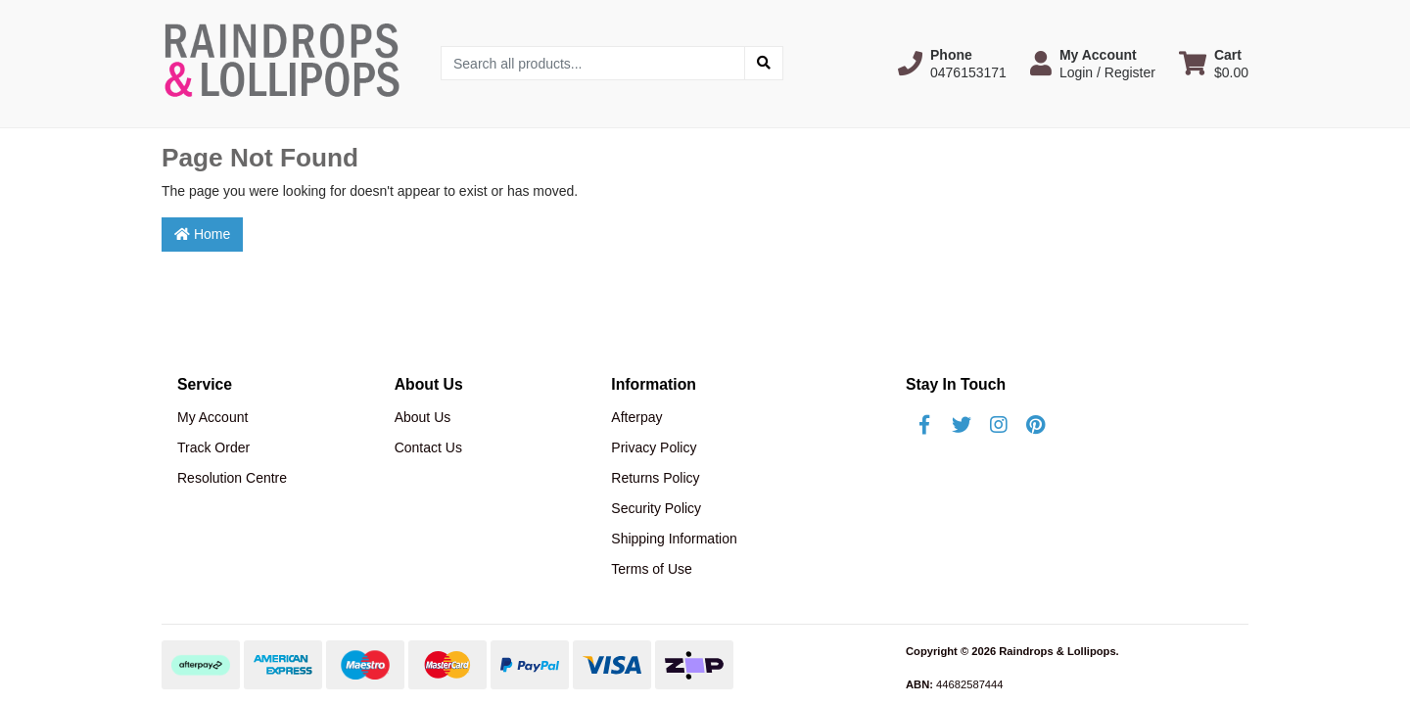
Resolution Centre (232, 478)
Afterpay (636, 417)
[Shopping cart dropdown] (1213, 63)
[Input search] (593, 63)
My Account (212, 417)
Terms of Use (651, 569)
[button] (952, 63)
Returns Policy (655, 478)
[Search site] (763, 63)
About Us (423, 417)
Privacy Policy (653, 447)
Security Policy (656, 508)
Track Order (213, 447)
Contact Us (428, 447)
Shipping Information (673, 538)
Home (202, 234)
